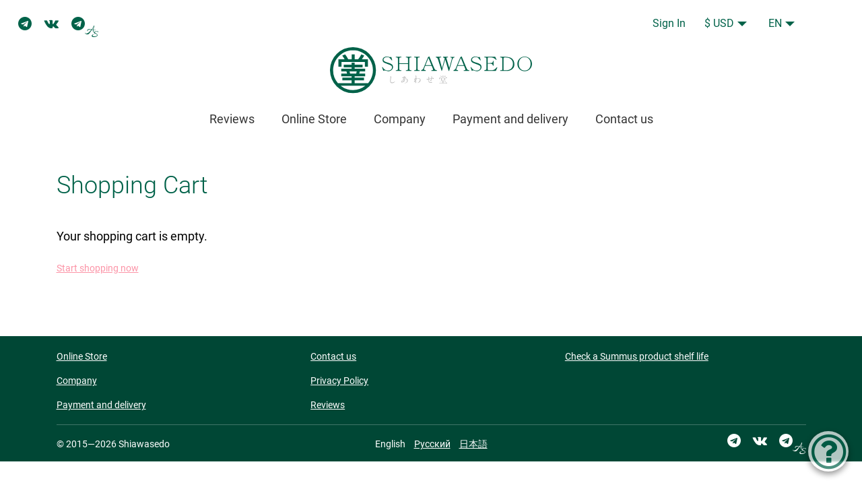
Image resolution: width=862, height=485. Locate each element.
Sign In (669, 23)
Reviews (232, 119)
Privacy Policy (339, 380)
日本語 (473, 444)
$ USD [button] (719, 23)
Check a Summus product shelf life (636, 356)
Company (400, 119)
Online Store (314, 119)
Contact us (624, 119)
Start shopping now (98, 268)
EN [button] (775, 23)
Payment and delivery (510, 119)
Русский (432, 444)
